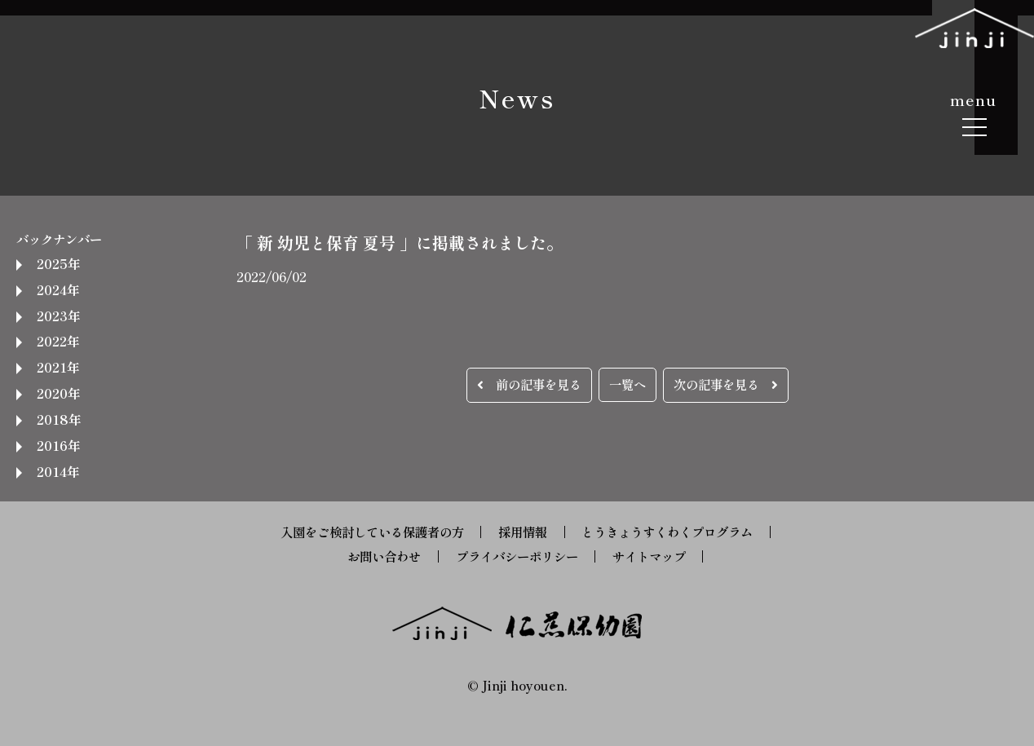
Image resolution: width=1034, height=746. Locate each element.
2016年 (58, 445)
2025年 (58, 263)
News (517, 97)
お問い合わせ (384, 556)
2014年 (58, 471)
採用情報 (522, 532)
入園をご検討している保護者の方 (372, 532)
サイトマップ (649, 556)
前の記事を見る (529, 384)
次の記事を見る (726, 384)
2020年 (58, 393)
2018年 (59, 419)
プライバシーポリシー (517, 556)
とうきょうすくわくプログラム (667, 532)
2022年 (58, 341)
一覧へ (627, 384)
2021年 (58, 367)
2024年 (58, 289)
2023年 (58, 315)
